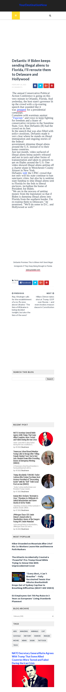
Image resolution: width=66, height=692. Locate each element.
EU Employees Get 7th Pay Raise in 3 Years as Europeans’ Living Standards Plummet (30, 588)
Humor (37, 626)
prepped (42, 107)
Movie (15, 631)
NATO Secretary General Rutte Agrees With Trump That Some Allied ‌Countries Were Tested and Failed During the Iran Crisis (25, 431)
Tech (15, 635)
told (24, 168)
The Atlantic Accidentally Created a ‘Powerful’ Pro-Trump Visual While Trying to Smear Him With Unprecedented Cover (32, 553)
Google (16, 626)
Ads (14, 621)
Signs (31, 631)
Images (46, 626)
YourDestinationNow (33, 5)
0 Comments (16, 88)
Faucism (17, 115)
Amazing (23, 621)
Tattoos (41, 631)
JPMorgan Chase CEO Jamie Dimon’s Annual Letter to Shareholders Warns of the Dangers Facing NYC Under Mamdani (26, 511)
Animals (34, 621)
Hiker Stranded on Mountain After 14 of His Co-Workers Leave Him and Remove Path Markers (31, 539)
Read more (24, 442)
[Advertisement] (33, 40)
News (13, 278)
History (26, 626)
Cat (42, 621)
